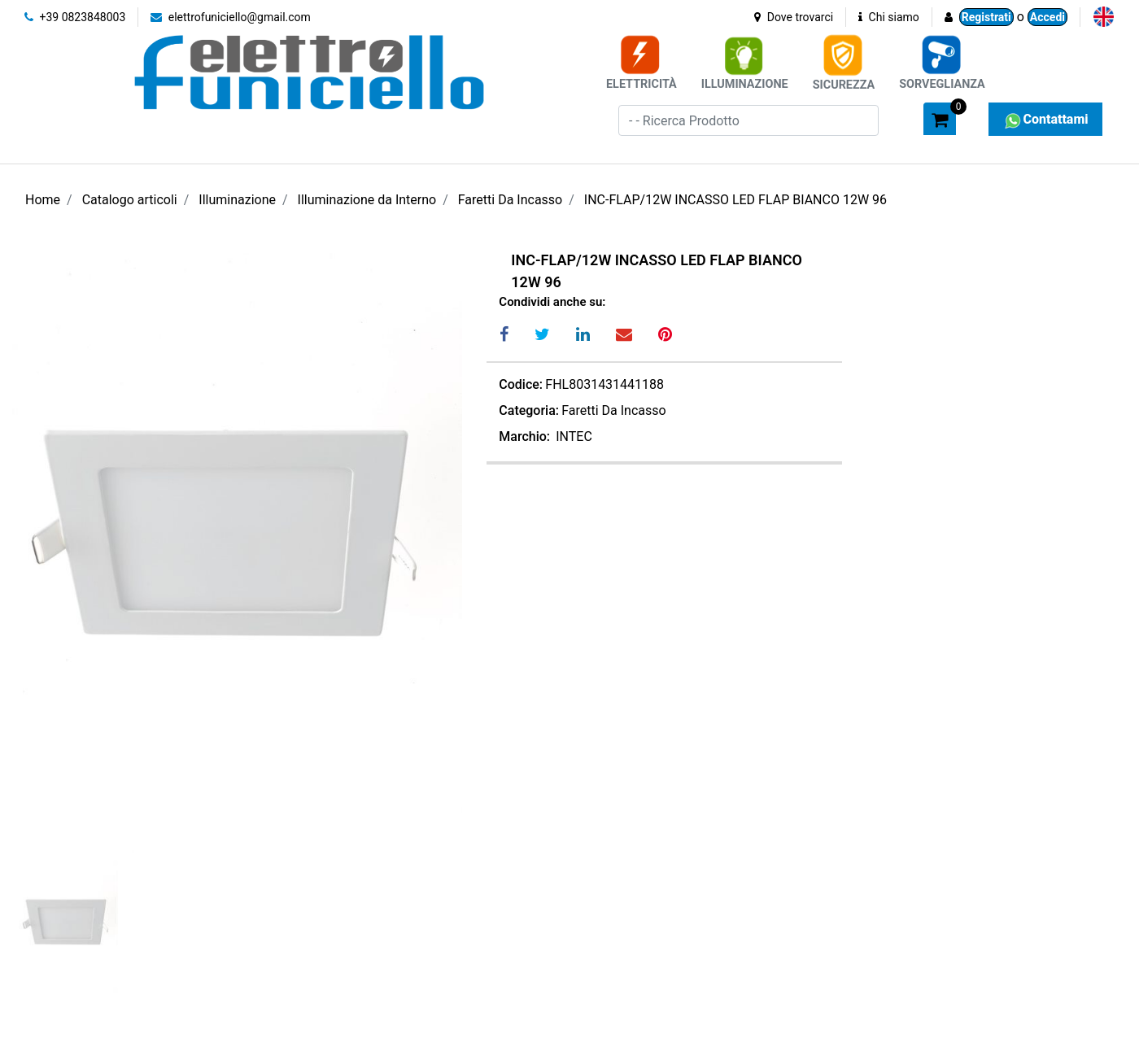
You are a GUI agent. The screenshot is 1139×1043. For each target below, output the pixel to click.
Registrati (986, 17)
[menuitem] (1103, 16)
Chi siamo (888, 17)
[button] (904, 118)
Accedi (1047, 17)
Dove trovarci (793, 17)
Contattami (1045, 119)
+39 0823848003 (74, 17)
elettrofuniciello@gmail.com (231, 17)
